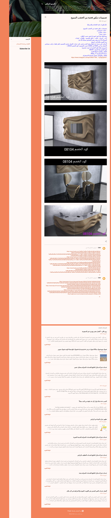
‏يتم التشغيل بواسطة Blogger (66, 511)
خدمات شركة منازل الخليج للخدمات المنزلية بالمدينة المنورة (81, 437)
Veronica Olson (62, 513)
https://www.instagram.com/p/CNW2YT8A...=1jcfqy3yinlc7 (80, 57)
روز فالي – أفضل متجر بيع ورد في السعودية (85, 331)
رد (90, 274)
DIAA (90, 247)
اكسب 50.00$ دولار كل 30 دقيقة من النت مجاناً (84, 401)
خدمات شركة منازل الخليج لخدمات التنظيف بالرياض (83, 455)
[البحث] (33, 4)
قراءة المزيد (38, 344)
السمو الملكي (41, 3)
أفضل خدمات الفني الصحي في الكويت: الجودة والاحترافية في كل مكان (78, 491)
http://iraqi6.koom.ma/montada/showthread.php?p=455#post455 (75, 294)
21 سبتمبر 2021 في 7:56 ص (82, 277)
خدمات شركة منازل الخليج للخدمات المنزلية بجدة (84, 473)
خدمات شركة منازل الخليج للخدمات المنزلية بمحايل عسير (81, 367)
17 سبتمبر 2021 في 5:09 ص (82, 247)
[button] (36, 17)
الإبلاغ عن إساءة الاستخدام (14, 44)
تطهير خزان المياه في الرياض (89, 419)
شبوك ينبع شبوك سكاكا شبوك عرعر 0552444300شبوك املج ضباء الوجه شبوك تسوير (73, 349)
